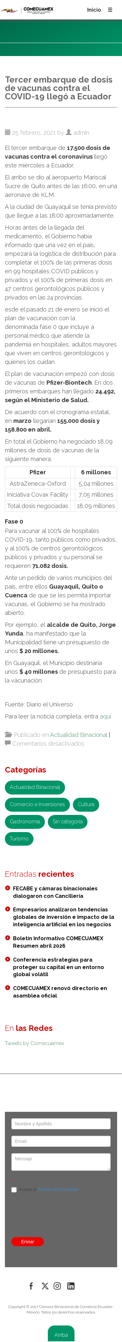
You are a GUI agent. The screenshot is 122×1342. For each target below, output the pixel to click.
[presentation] (61, 1160)
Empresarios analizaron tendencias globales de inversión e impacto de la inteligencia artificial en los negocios (63, 917)
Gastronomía (25, 821)
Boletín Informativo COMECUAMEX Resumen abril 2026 (58, 942)
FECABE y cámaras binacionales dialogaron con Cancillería (55, 892)
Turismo (19, 839)
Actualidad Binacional (78, 734)
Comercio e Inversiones (37, 804)
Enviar (27, 1241)
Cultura (86, 804)
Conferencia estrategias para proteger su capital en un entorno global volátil (58, 967)
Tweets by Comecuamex (34, 1043)
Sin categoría (68, 821)
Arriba (61, 1335)
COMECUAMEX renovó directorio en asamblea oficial (60, 992)
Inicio (94, 10)
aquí (105, 716)
